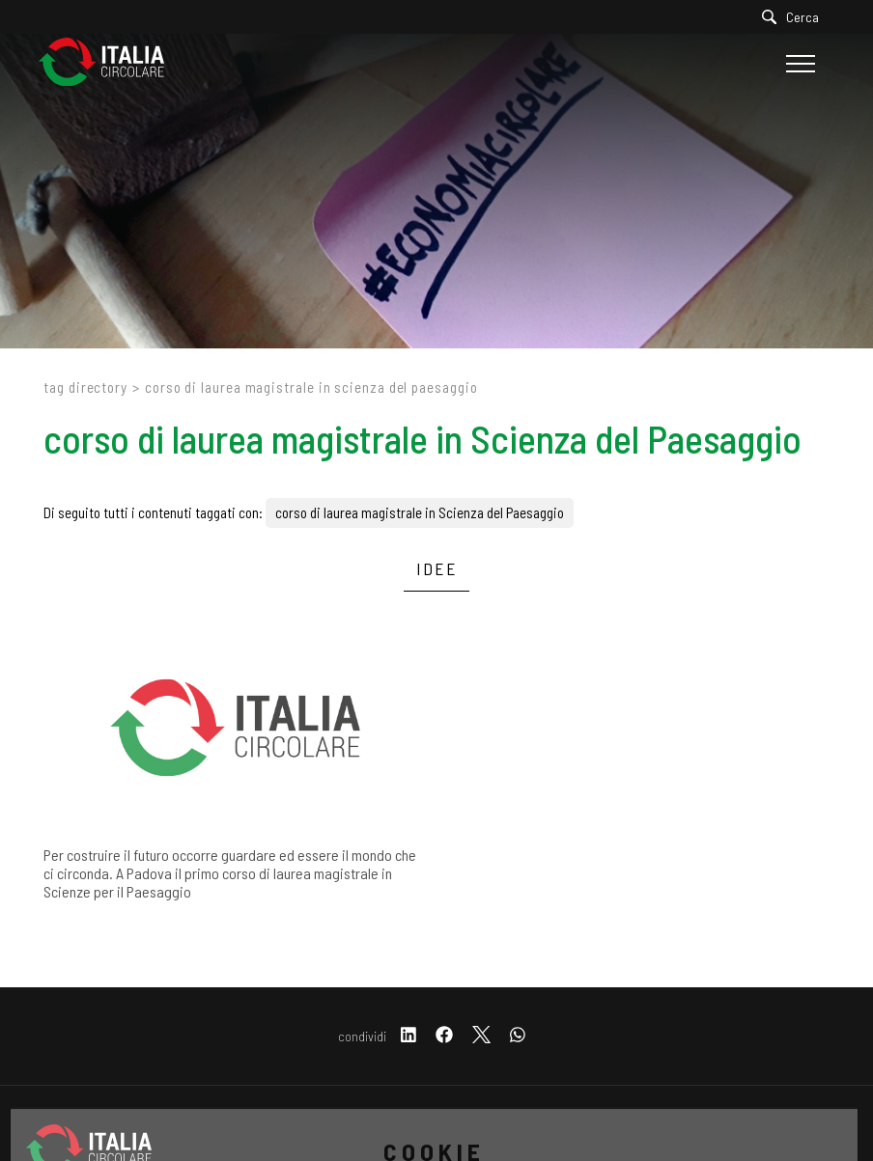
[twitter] (481, 1036)
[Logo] (111, 63)
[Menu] (798, 63)
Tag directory (85, 387)
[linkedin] (408, 1036)
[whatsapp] (517, 1036)
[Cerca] (795, 17)
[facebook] (444, 1036)
